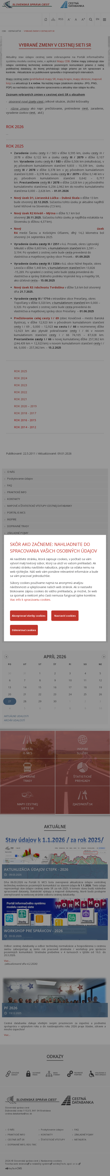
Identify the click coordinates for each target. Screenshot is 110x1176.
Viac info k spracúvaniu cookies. (30, 599)
